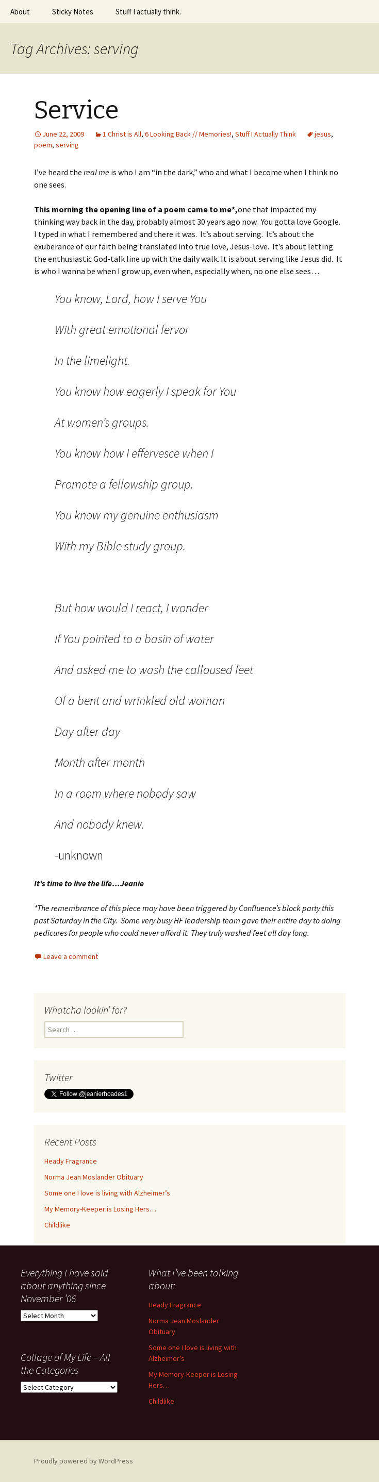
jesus (323, 134)
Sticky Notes (72, 11)
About (20, 11)
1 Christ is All (122, 134)
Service (76, 110)
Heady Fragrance (70, 1161)
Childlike (57, 1225)
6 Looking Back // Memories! (188, 134)
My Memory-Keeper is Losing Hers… (100, 1209)
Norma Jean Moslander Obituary (93, 1177)
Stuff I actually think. (148, 11)
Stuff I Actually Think (265, 134)
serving (67, 144)
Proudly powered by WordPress (83, 1461)
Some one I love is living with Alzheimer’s (107, 1193)
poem (43, 144)
